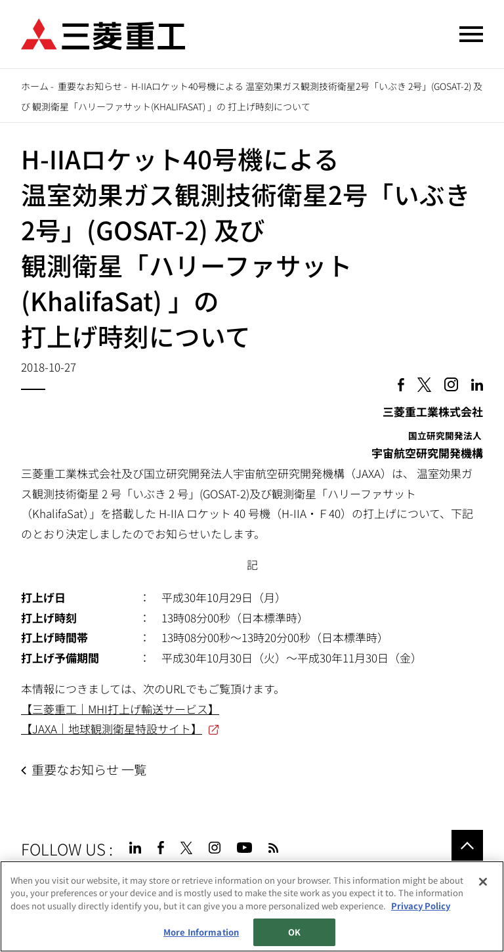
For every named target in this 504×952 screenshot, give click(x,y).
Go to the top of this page (467, 845)
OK (294, 932)
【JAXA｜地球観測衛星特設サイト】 (111, 728)
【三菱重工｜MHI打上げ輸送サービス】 (120, 709)
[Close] (483, 881)
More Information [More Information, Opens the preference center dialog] (201, 932)
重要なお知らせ (90, 86)
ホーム (35, 86)
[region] (252, 906)
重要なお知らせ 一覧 (89, 769)
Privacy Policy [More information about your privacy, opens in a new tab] (420, 905)
